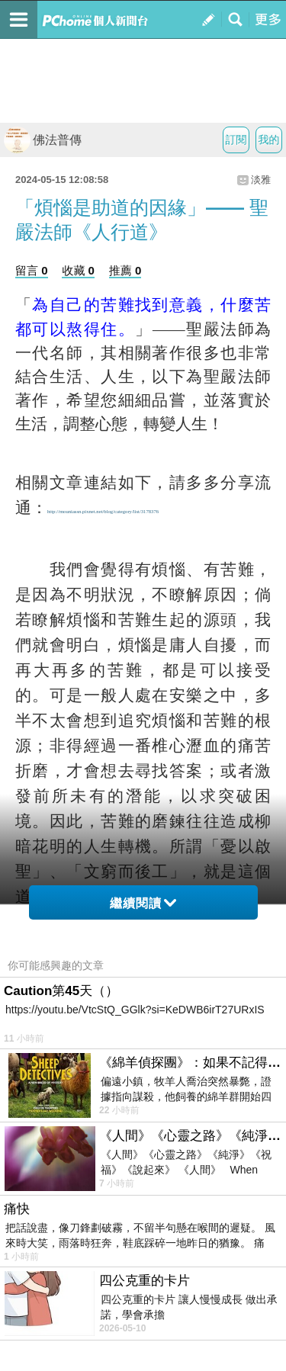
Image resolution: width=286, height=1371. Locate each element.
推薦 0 (125, 270)
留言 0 (31, 270)
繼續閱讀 (143, 903)
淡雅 (261, 179)
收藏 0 (78, 270)
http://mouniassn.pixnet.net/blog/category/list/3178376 (103, 511)
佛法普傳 (43, 140)
